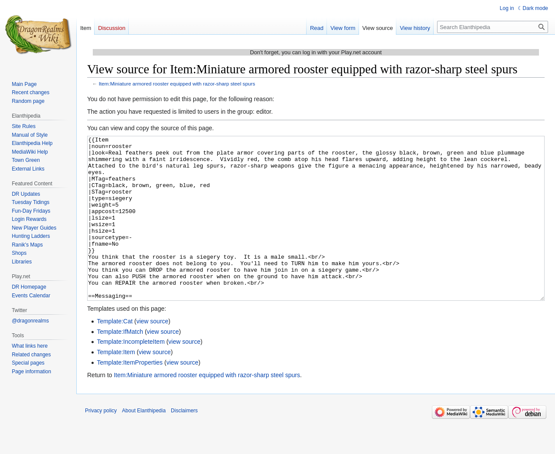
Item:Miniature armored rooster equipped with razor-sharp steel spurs (177, 83)
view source (152, 353)
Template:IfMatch (120, 364)
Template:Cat (114, 353)
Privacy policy (101, 443)
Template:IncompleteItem (130, 374)
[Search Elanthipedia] (492, 27)
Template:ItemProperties (130, 394)
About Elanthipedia (144, 443)
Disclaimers (184, 443)
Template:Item (116, 384)
